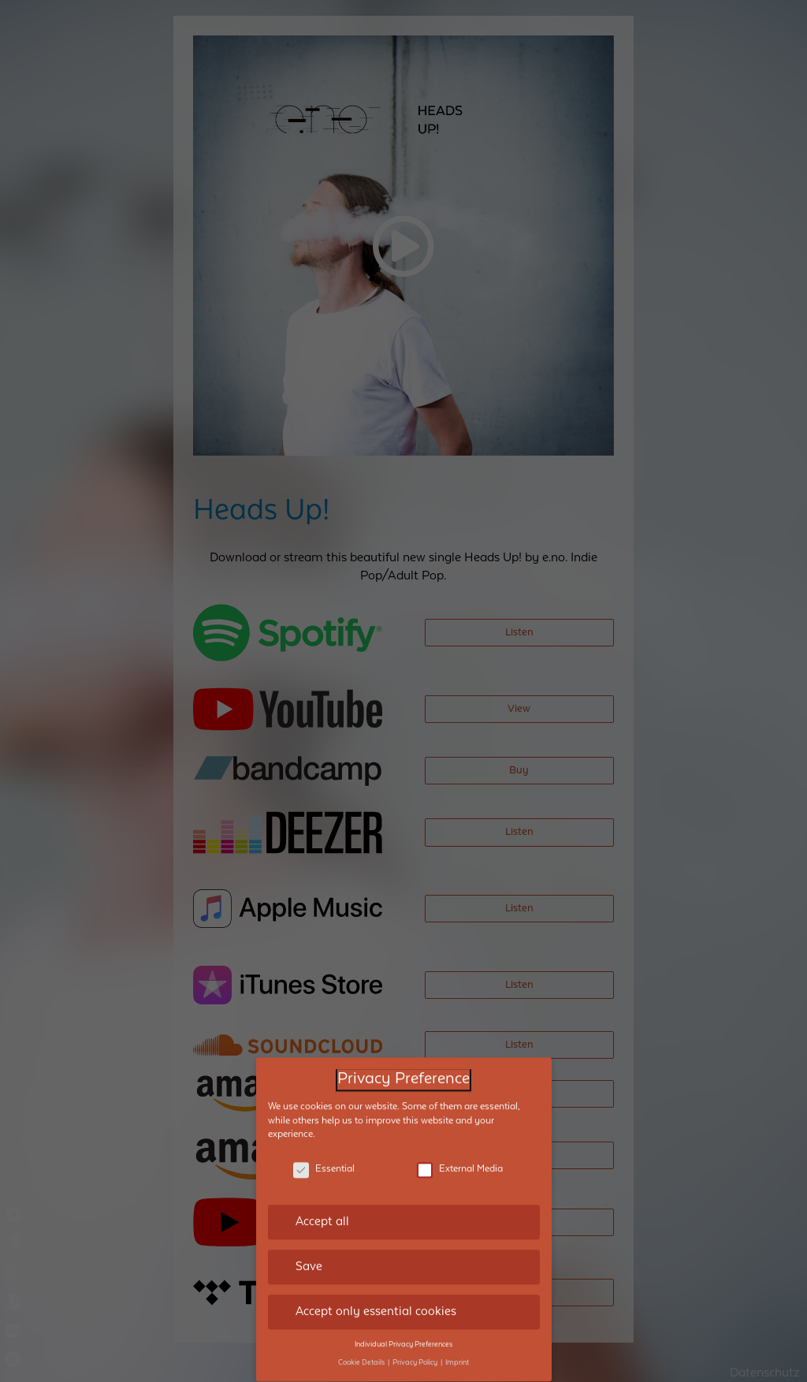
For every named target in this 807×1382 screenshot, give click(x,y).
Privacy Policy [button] (415, 1345)
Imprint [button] (457, 1345)
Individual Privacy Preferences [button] (403, 1327)
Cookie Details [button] (362, 1345)
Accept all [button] (322, 1205)
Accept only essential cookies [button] (376, 1295)
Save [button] (309, 1250)
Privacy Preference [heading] (403, 1063)
